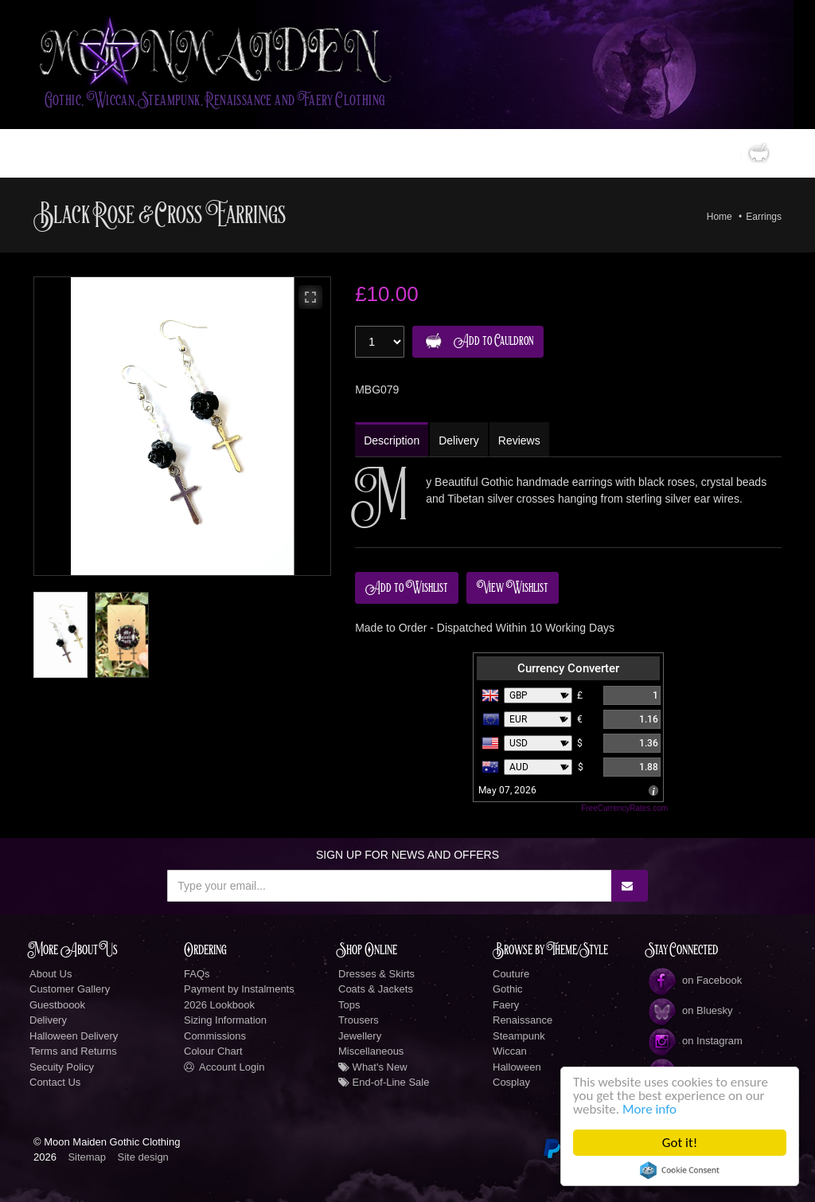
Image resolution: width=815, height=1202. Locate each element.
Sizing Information (225, 1020)
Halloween (517, 1067)
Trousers (358, 1020)
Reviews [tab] (519, 440)
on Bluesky (690, 1010)
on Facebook (694, 980)
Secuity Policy (61, 1067)
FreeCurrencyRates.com (624, 808)
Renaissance (522, 1020)
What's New (373, 1067)
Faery (506, 1005)
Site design (143, 1157)
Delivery (48, 1020)
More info (649, 1109)
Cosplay (511, 1082)
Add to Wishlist (406, 588)
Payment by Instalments (239, 989)
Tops (349, 1005)
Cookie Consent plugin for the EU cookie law (679, 1170)
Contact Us (54, 1082)
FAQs (197, 974)
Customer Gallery (69, 989)
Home (56, 153)
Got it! (679, 1142)
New (390, 153)
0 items (726, 153)
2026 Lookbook (219, 1005)
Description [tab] (391, 440)
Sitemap (87, 1157)
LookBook (243, 153)
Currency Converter (568, 668)
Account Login (224, 1067)
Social (520, 153)
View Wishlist (512, 588)
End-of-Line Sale (383, 1082)
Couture (511, 974)
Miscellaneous (371, 1051)
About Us (50, 974)
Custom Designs (323, 153)
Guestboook (57, 1005)
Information (448, 153)
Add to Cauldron (475, 341)
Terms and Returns (73, 1051)
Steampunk (519, 1036)
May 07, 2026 (507, 790)
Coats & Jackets (375, 989)
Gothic (508, 989)
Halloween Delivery (73, 1036)
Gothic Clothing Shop (138, 153)
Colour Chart (213, 1051)
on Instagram (695, 1041)
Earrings (764, 216)
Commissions (215, 1036)
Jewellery (359, 1036)
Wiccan (510, 1051)
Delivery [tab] (459, 440)
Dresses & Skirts (376, 974)
